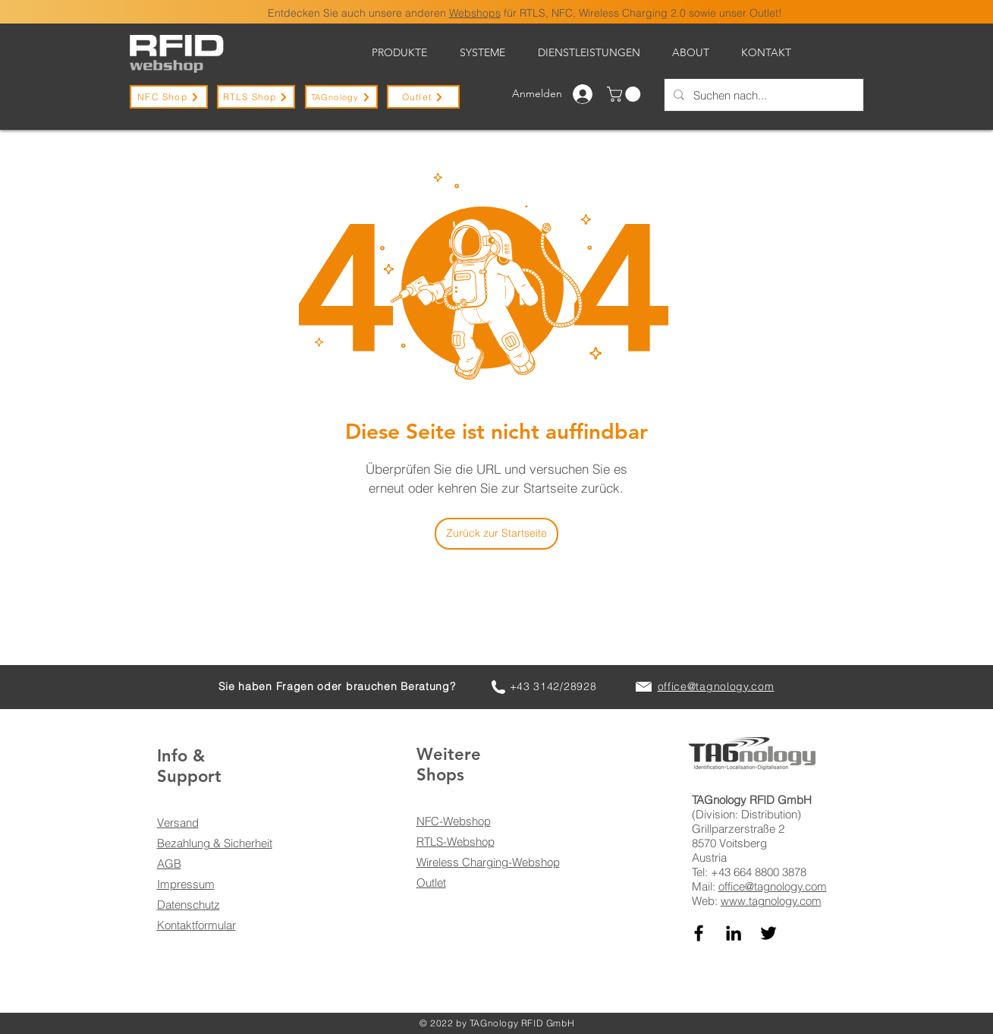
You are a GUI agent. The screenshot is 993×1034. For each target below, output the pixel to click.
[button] (625, 94)
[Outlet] (423, 97)
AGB (169, 863)
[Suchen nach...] (762, 95)
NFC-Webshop (453, 821)
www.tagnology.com (771, 901)
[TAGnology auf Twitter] (768, 933)
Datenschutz (188, 904)
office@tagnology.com (772, 886)
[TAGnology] (341, 97)
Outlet (431, 882)
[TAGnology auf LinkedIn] (733, 933)
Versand (178, 822)
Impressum (186, 884)
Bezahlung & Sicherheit (214, 843)
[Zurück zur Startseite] (496, 534)
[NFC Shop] (169, 97)
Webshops (475, 13)
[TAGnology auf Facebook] (698, 933)
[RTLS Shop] (256, 97)
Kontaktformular (196, 925)
